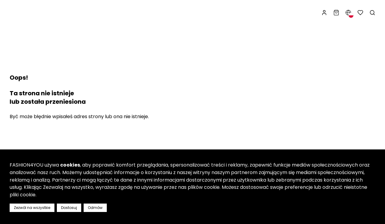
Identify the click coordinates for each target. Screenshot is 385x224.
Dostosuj (69, 207)
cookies (70, 164)
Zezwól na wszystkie (32, 207)
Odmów (95, 207)
